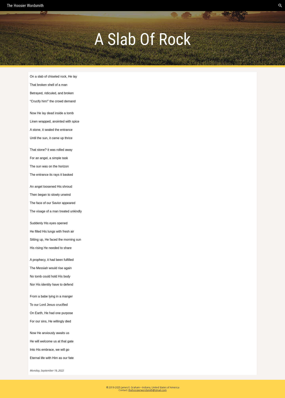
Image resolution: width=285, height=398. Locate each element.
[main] (142, 39)
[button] (280, 5)
